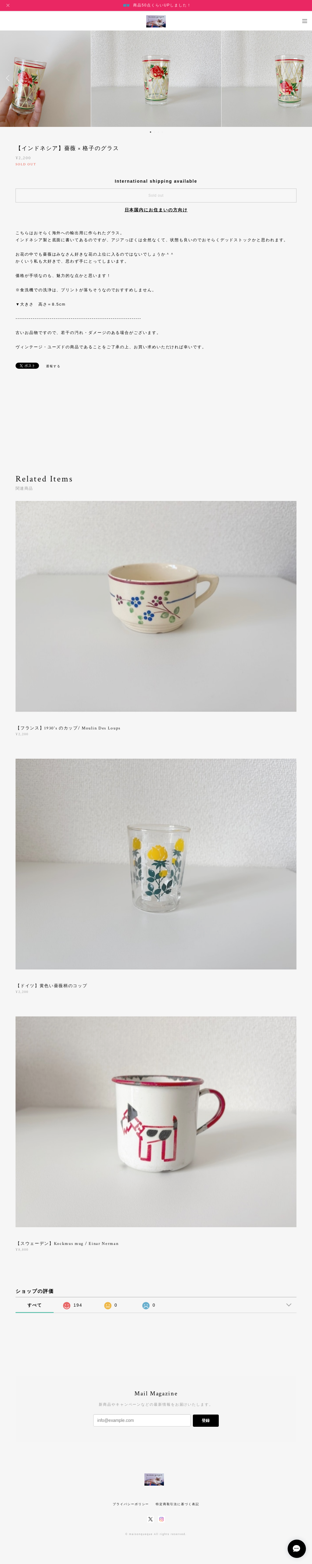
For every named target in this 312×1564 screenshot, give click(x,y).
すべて (34, 1305)
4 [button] (162, 132)
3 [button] (158, 132)
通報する (53, 366)
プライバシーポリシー (131, 1504)
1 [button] (150, 132)
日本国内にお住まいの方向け (156, 209)
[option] (156, 78)
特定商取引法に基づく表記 (177, 1504)
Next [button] (303, 78)
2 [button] (154, 132)
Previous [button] (9, 78)
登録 (206, 1420)
